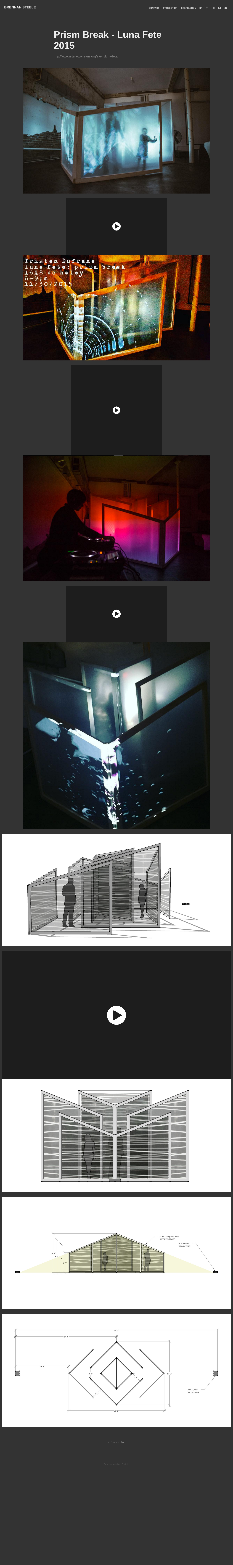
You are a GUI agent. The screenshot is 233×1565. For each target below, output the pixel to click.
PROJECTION (170, 8)
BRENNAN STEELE (20, 7)
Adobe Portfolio (122, 1464)
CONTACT (154, 8)
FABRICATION (188, 8)
